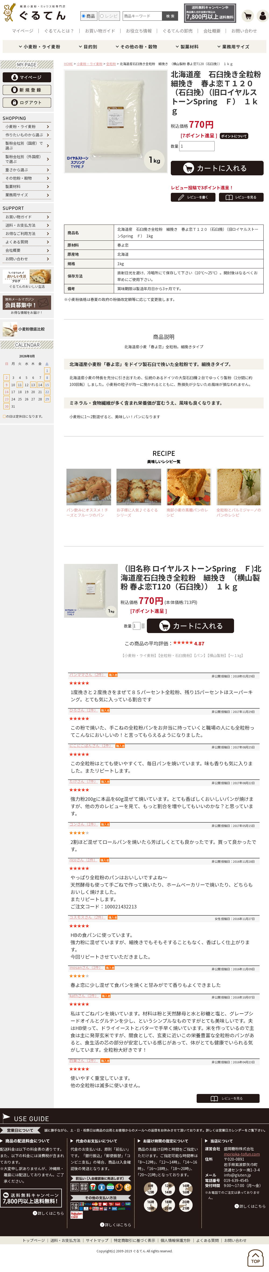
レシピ (109, 16)
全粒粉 (111, 63)
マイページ (22, 30)
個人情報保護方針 (176, 1240)
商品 (88, 16)
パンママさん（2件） (87, 674)
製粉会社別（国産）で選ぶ (24, 145)
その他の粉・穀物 (139, 46)
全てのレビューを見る (228, 1098)
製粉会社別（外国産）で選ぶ (24, 159)
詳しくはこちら (51, 1213)
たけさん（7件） (83, 781)
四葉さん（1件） (83, 1060)
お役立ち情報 (139, 30)
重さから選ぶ (16, 169)
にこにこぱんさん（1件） (91, 745)
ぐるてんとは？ (59, 30)
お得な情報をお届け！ (27, 305)
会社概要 (212, 30)
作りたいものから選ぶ (24, 134)
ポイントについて (234, 136)
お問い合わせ (244, 30)
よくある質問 (16, 241)
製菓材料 (189, 46)
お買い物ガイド (100, 30)
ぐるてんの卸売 (177, 30)
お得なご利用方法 (20, 233)
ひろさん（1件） (83, 710)
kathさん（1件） (84, 995)
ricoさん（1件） (83, 859)
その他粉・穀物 (18, 178)
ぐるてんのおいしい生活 (27, 279)
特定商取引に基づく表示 (134, 1240)
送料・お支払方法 (20, 225)
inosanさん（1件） (86, 967)
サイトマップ (97, 1240)
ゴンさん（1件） (83, 824)
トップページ (33, 1240)
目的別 (90, 46)
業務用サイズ (236, 46)
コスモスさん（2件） (87, 917)
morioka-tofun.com (242, 1154)
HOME (68, 63)
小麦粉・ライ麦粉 (42, 46)
